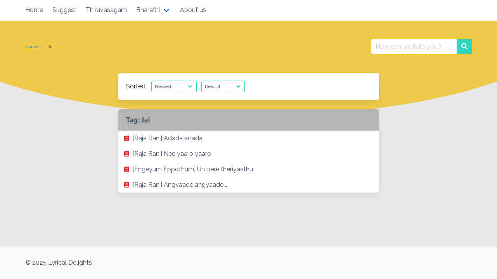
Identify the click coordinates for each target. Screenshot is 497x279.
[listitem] (248, 138)
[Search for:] (414, 46)
